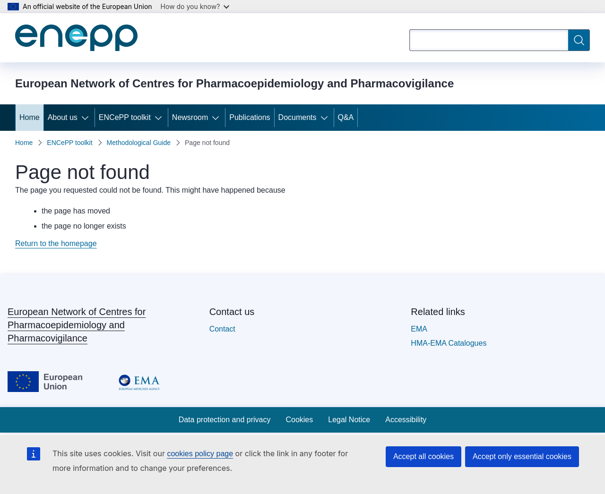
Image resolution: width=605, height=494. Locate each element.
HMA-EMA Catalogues (448, 343)
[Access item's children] (87, 117)
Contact (222, 329)
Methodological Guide (139, 142)
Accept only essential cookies (522, 456)
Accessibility (405, 420)
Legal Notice (349, 420)
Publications (249, 117)
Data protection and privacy (225, 420)
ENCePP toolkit (125, 117)
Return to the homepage (56, 243)
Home (29, 117)
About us (63, 117)
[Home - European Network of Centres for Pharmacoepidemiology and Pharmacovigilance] (76, 38)
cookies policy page (200, 454)
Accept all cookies (423, 456)
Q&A (346, 117)
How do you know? (195, 6)
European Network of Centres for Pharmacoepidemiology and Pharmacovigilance (77, 325)
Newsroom (190, 117)
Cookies (299, 420)
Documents (297, 117)
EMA (419, 329)
